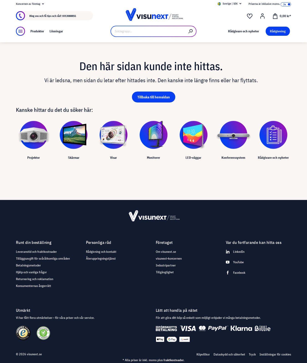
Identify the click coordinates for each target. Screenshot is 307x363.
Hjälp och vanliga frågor (31, 272)
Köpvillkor (203, 354)
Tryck (252, 354)
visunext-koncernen (169, 258)
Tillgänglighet (165, 272)
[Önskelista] (249, 16)
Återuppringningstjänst (101, 258)
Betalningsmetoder (28, 265)
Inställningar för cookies (275, 354)
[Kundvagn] (281, 16)
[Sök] (190, 31)
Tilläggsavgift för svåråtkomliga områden (43, 258)
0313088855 (69, 16)
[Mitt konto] (262, 16)
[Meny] (20, 31)
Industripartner (166, 265)
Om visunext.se (166, 252)
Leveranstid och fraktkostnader (36, 252)
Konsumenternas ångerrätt (33, 286)
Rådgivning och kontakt (101, 252)
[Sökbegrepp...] (148, 31)
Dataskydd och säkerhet (229, 354)
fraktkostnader (174, 360)
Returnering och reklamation (34, 279)
